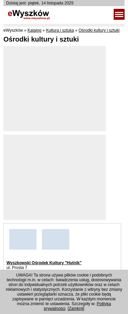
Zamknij (76, 308)
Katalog (35, 30)
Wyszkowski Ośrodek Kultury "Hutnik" (44, 262)
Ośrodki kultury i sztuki (99, 30)
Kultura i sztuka (60, 30)
